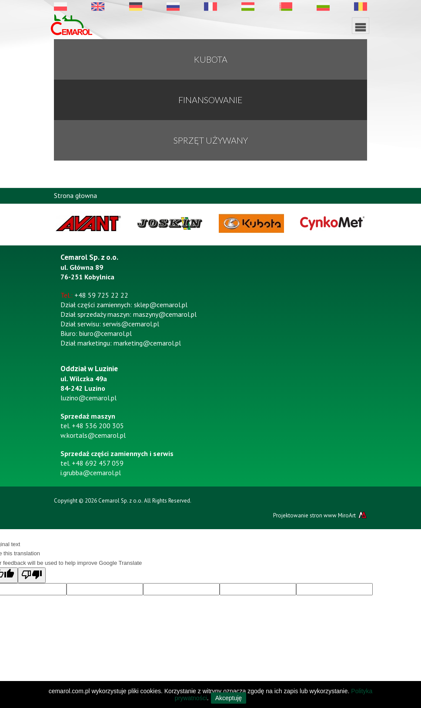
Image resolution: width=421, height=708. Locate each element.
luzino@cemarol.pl (88, 397)
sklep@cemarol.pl (160, 304)
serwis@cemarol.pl (131, 323)
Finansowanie (210, 99)
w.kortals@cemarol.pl (93, 435)
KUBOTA (210, 59)
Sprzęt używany (211, 140)
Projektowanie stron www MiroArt (320, 515)
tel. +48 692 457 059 (92, 463)
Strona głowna (75, 195)
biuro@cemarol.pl (105, 333)
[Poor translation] (32, 575)
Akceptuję (228, 698)
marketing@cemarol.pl (147, 343)
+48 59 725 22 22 (101, 295)
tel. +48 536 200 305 (92, 425)
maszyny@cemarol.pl (165, 314)
